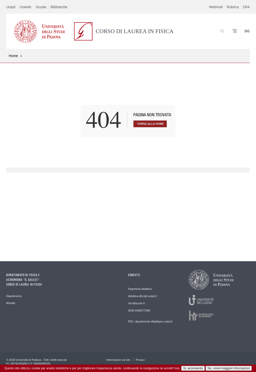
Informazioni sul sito (118, 359)
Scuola (41, 7)
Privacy (140, 359)
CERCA (230, 37)
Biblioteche (59, 7)
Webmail (215, 7)
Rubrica (233, 7)
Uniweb (25, 7)
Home (13, 56)
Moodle (10, 303)
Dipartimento (14, 296)
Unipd (10, 7)
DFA (246, 7)
